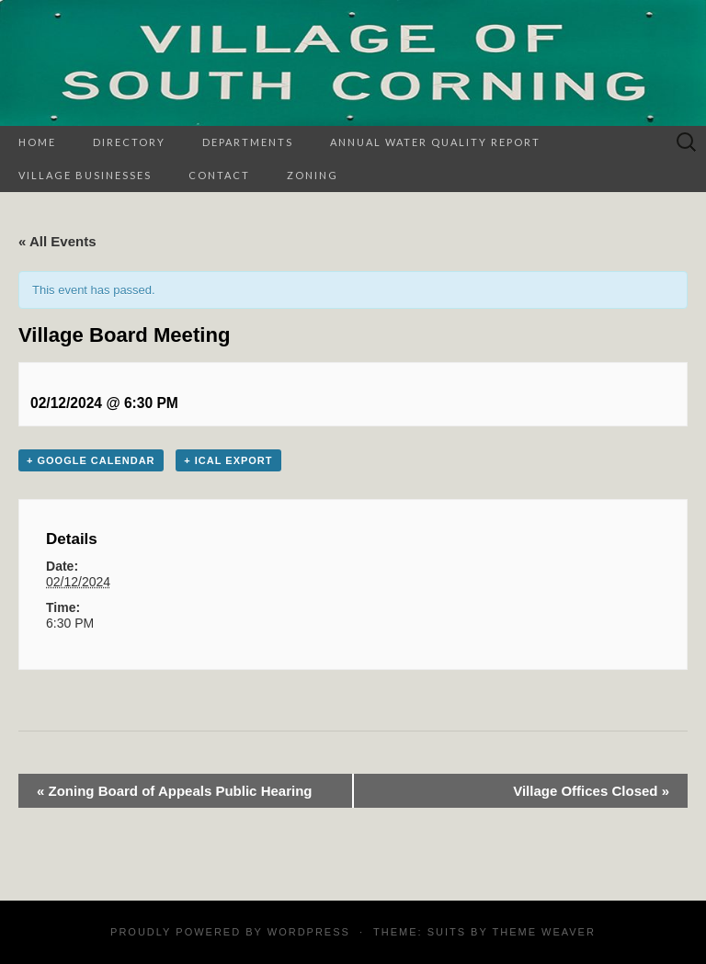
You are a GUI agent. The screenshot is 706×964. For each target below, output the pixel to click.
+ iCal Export (228, 460)
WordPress (309, 931)
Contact (219, 175)
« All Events (57, 241)
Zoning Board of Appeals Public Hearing (174, 791)
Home (37, 142)
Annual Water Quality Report (435, 142)
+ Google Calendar (91, 460)
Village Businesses (85, 175)
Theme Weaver (543, 931)
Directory (129, 142)
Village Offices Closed (591, 791)
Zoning (312, 175)
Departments (247, 142)
